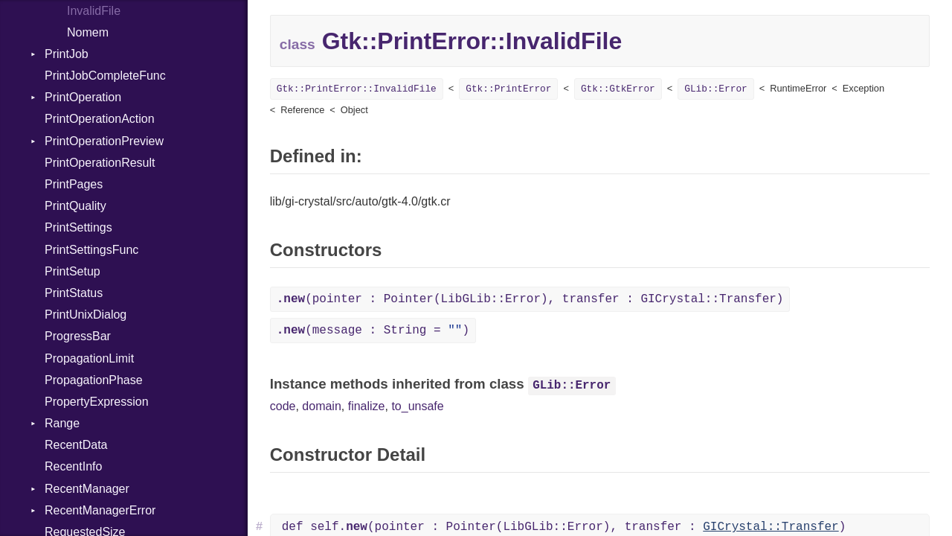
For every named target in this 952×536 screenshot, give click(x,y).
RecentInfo (73, 466)
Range (62, 423)
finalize (366, 406)
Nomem (88, 32)
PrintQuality (75, 206)
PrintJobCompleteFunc (105, 75)
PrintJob (67, 54)
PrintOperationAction (100, 118)
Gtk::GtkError (618, 89)
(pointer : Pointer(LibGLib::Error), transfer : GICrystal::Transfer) (530, 299)
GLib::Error (715, 89)
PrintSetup (72, 271)
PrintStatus (74, 293)
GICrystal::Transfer (770, 527)
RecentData (76, 444)
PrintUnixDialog (85, 314)
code (283, 406)
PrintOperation (83, 97)
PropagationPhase (94, 380)
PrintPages (74, 184)
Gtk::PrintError (508, 89)
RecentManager (87, 488)
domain (321, 406)
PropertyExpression (97, 401)
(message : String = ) (373, 330)
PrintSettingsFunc (91, 249)
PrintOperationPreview (104, 141)
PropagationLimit (89, 358)
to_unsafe (417, 406)
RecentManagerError (100, 510)
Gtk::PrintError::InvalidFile (357, 89)
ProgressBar (78, 336)
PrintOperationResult (100, 162)
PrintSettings (78, 227)
